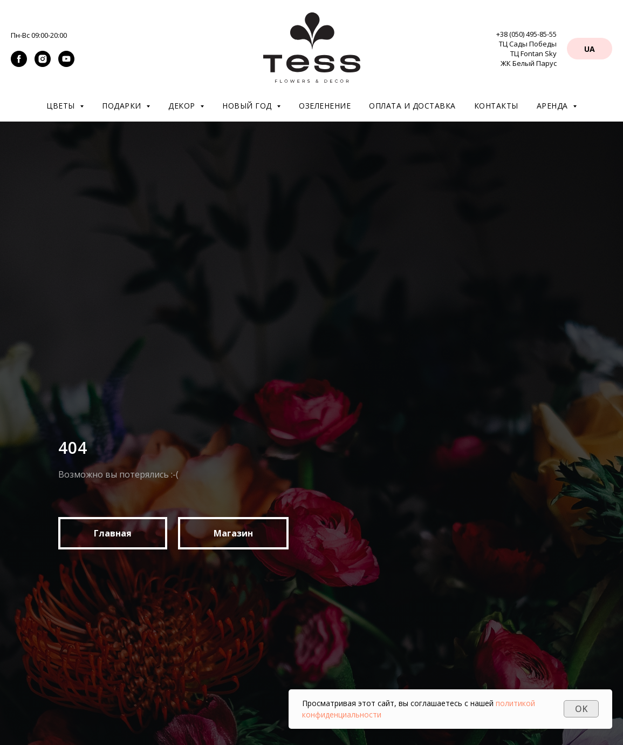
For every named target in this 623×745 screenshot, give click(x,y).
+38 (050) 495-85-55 (526, 34)
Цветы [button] (61, 105)
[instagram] (43, 64)
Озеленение (325, 105)
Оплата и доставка (412, 105)
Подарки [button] (122, 105)
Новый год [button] (248, 105)
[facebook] (19, 64)
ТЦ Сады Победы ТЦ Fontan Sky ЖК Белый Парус (528, 53)
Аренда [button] (554, 105)
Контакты (496, 105)
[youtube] (66, 64)
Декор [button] (182, 105)
